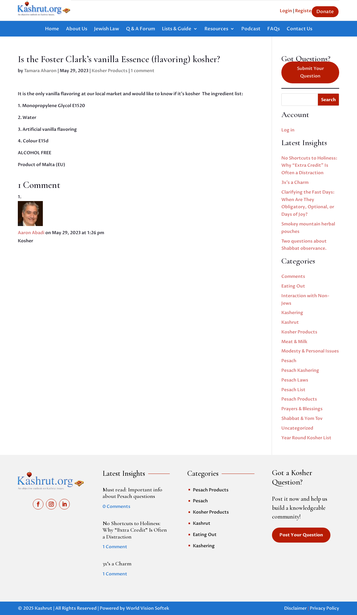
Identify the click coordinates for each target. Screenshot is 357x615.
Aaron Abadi (31, 233)
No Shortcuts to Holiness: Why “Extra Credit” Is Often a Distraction (309, 165)
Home (52, 29)
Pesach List (293, 390)
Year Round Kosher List (306, 438)
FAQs (273, 29)
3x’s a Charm (295, 182)
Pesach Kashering (300, 370)
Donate (325, 11)
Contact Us (299, 29)
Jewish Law (106, 29)
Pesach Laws (294, 380)
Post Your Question (301, 535)
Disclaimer (295, 608)
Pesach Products (299, 399)
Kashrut (290, 322)
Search (328, 100)
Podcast (250, 29)
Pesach (288, 361)
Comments (293, 276)
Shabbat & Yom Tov (302, 418)
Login (286, 11)
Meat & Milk (294, 342)
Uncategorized (297, 428)
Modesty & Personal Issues (310, 351)
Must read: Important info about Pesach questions (132, 493)
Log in (287, 130)
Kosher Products (110, 71)
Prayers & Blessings (302, 409)
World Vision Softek (147, 608)
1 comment (142, 71)
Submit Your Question (310, 72)
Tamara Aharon (40, 71)
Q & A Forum (140, 29)
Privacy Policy (324, 608)
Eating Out (293, 286)
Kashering (292, 313)
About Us (76, 29)
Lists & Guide (176, 29)
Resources (216, 29)
